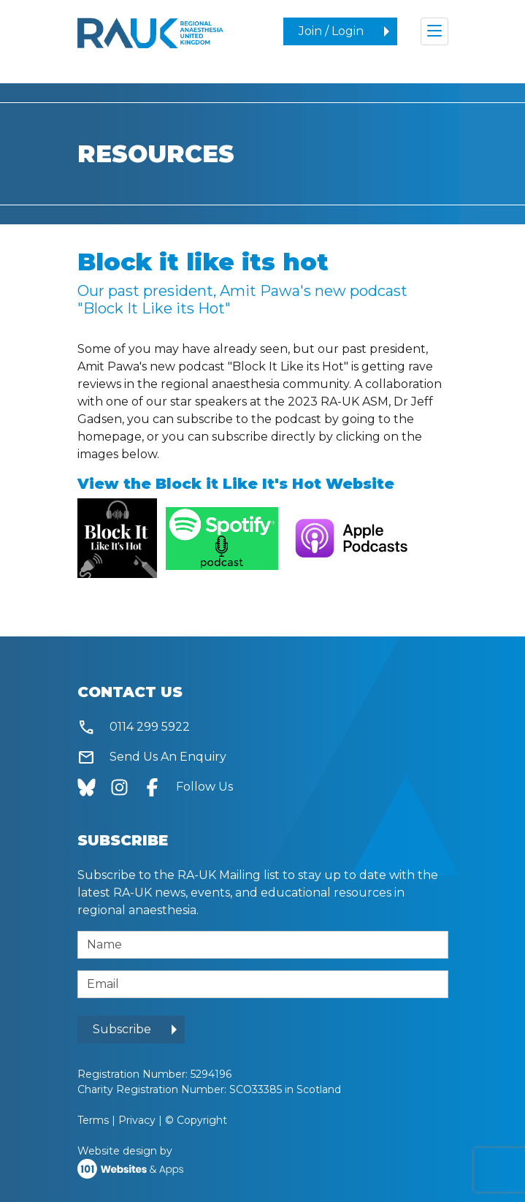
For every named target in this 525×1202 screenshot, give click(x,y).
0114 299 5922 (133, 727)
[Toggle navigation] (434, 31)
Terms (93, 1120)
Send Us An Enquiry (151, 757)
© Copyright (196, 1120)
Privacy (137, 1120)
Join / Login (331, 31)
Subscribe (122, 1029)
